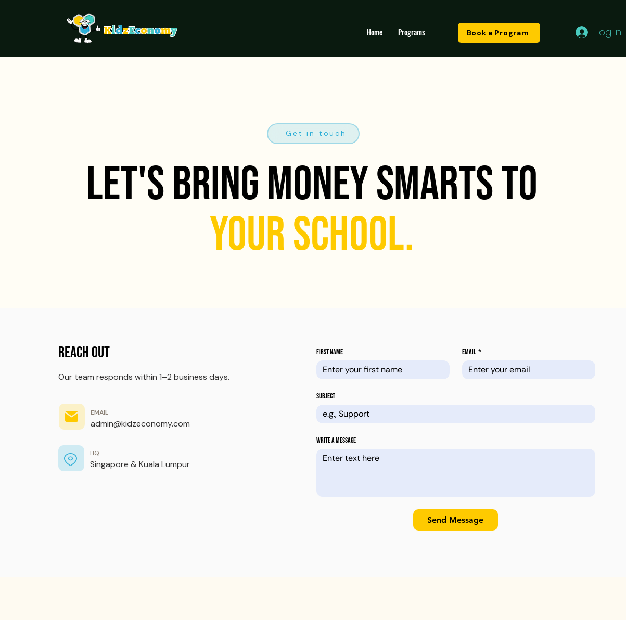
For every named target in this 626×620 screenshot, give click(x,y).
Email (471, 351)
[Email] (525, 369)
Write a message (336, 440)
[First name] (379, 369)
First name (329, 351)
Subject (325, 396)
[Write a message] (455, 473)
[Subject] (452, 414)
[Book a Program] (499, 33)
